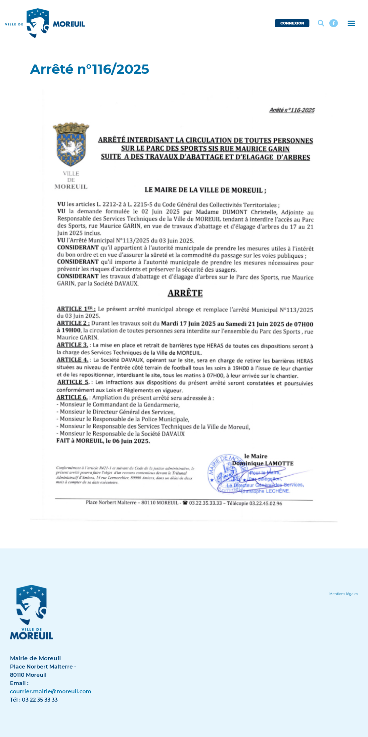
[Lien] (343, 594)
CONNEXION (292, 23)
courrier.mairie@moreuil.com (50, 691)
